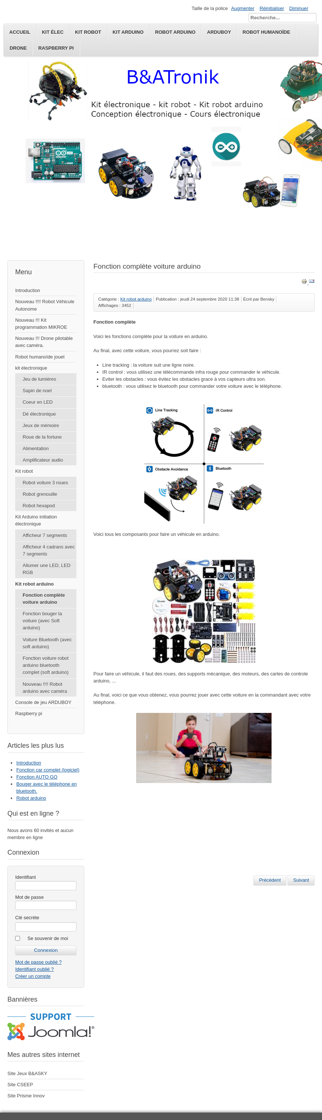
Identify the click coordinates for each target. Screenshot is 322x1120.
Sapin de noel (37, 390)
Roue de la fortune (42, 437)
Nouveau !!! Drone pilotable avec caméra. (44, 341)
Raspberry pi (55, 48)
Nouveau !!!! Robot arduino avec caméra (45, 687)
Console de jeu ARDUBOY (43, 702)
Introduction (27, 290)
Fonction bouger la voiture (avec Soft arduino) (42, 621)
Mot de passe (29, 897)
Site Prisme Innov (26, 1095)
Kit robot (24, 471)
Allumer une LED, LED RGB (46, 569)
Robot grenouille (40, 494)
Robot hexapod (39, 505)
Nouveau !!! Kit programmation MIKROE (41, 323)
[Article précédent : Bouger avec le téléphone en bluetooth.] (269, 880)
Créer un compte (32, 976)
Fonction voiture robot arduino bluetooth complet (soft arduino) (46, 665)
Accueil (19, 32)
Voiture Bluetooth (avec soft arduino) (47, 643)
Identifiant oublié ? (34, 969)
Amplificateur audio (43, 460)
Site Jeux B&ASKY (27, 1073)
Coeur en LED (38, 402)
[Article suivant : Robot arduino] (301, 880)
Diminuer (298, 8)
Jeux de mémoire (41, 425)
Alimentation (36, 448)
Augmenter (242, 8)
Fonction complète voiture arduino (44, 598)
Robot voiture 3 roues (45, 482)
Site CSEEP (20, 1084)
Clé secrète (27, 917)
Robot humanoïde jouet (40, 357)
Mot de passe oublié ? (38, 962)
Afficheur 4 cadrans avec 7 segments (49, 550)
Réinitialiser (272, 8)
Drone (18, 48)
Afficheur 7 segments (45, 535)
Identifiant (25, 877)
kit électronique (31, 368)
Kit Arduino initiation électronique (36, 520)
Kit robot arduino (34, 584)
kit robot (88, 32)
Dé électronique (39, 414)
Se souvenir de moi (47, 938)
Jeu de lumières (39, 379)
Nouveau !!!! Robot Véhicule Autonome (44, 305)
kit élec (52, 32)
